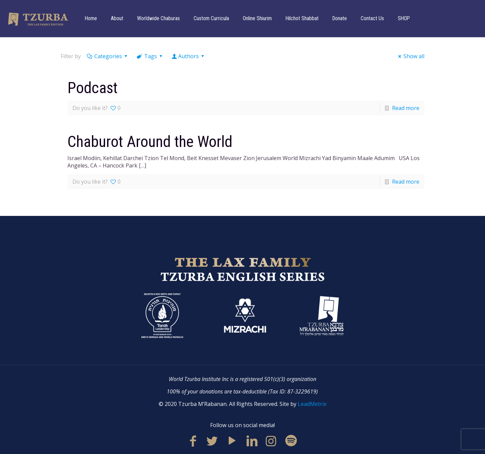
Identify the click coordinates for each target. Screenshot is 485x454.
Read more (405, 108)
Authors (188, 56)
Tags (150, 56)
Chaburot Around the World (149, 142)
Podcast (92, 88)
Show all (410, 56)
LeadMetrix (312, 404)
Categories (108, 56)
